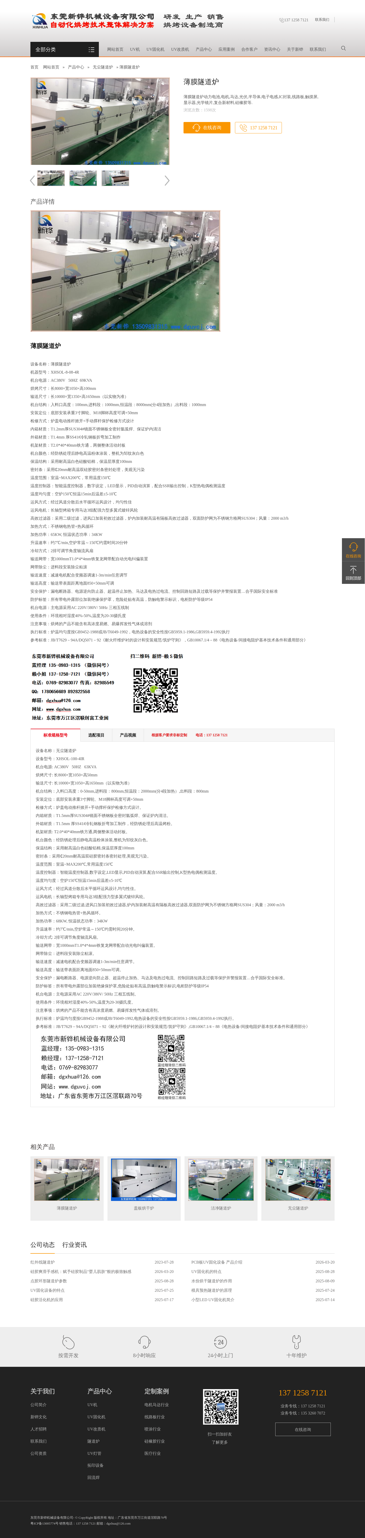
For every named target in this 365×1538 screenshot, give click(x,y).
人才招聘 (38, 1429)
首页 (34, 67)
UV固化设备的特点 (47, 1290)
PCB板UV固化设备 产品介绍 (216, 1262)
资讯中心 (272, 49)
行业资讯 (74, 1245)
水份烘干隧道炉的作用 (211, 1281)
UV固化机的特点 (206, 1271)
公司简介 (38, 1405)
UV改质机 (180, 49)
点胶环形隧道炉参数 (48, 1281)
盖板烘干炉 (144, 1208)
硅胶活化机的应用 (46, 1300)
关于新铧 (295, 49)
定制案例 (156, 1391)
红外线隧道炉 (42, 1262)
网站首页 (115, 49)
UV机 (135, 49)
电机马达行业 (156, 1405)
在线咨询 (212, 127)
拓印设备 (95, 1465)
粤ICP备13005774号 (44, 1523)
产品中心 (204, 49)
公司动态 (42, 1245)
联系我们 (322, 20)
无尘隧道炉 (103, 67)
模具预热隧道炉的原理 (211, 1290)
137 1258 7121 (293, 20)
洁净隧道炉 (221, 1208)
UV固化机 (156, 49)
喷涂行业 (152, 1429)
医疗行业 (152, 1453)
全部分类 (45, 49)
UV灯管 (94, 1453)
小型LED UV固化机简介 (212, 1300)
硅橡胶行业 (154, 1441)
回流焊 (93, 1477)
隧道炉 (93, 1441)
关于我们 (42, 1391)
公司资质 (38, 1453)
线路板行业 (154, 1417)
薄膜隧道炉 (67, 1208)
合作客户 (249, 49)
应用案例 (226, 49)
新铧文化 (38, 1417)
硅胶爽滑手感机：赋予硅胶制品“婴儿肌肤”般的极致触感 (80, 1271)
